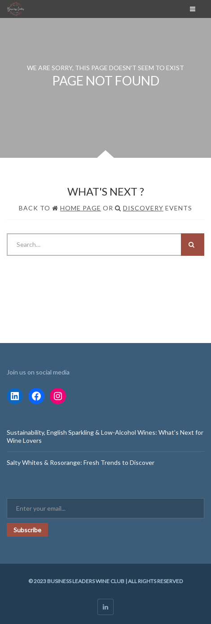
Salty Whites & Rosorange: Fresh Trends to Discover (80, 462)
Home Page (80, 208)
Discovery (143, 208)
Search (191, 244)
